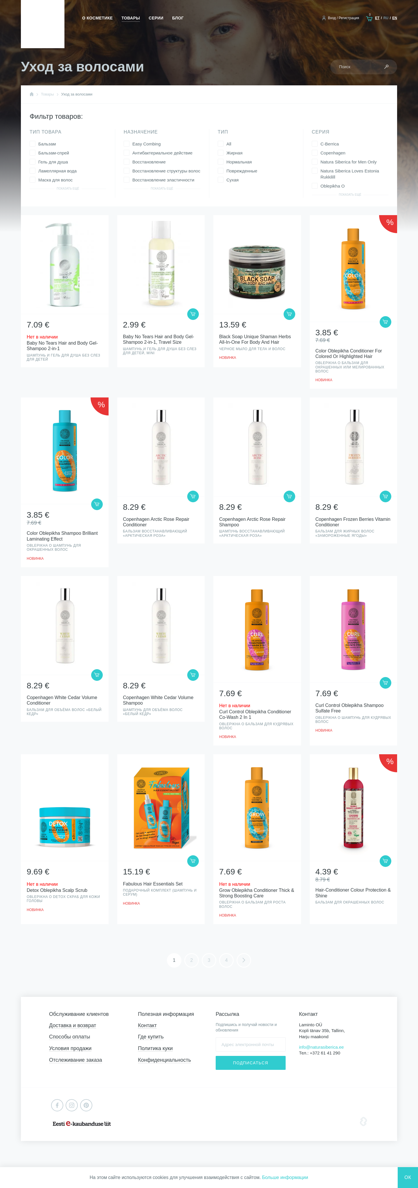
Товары (131, 18)
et (377, 18)
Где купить (151, 1037)
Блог (178, 18)
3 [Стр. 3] (209, 960)
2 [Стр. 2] (191, 960)
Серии (156, 18)
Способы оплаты (69, 1037)
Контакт (147, 1025)
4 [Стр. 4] (226, 960)
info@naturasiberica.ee (321, 1047)
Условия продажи (70, 1048)
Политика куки (155, 1048)
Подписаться (250, 1063)
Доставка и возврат (72, 1025)
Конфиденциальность (164, 1060)
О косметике (97, 18)
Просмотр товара (65, 291)
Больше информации (285, 1177)
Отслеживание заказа (75, 1060)
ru (385, 18)
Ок (407, 1177)
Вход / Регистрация (343, 18)
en (394, 18)
